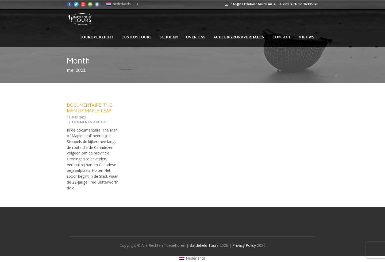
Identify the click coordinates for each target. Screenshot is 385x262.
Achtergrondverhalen (238, 37)
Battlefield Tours (204, 245)
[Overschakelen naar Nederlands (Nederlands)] (118, 4)
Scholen (169, 37)
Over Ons (195, 37)
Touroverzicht (96, 37)
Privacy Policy (244, 245)
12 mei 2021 (77, 117)
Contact (281, 37)
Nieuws (306, 37)
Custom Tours (136, 37)
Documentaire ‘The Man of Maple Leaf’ (89, 108)
